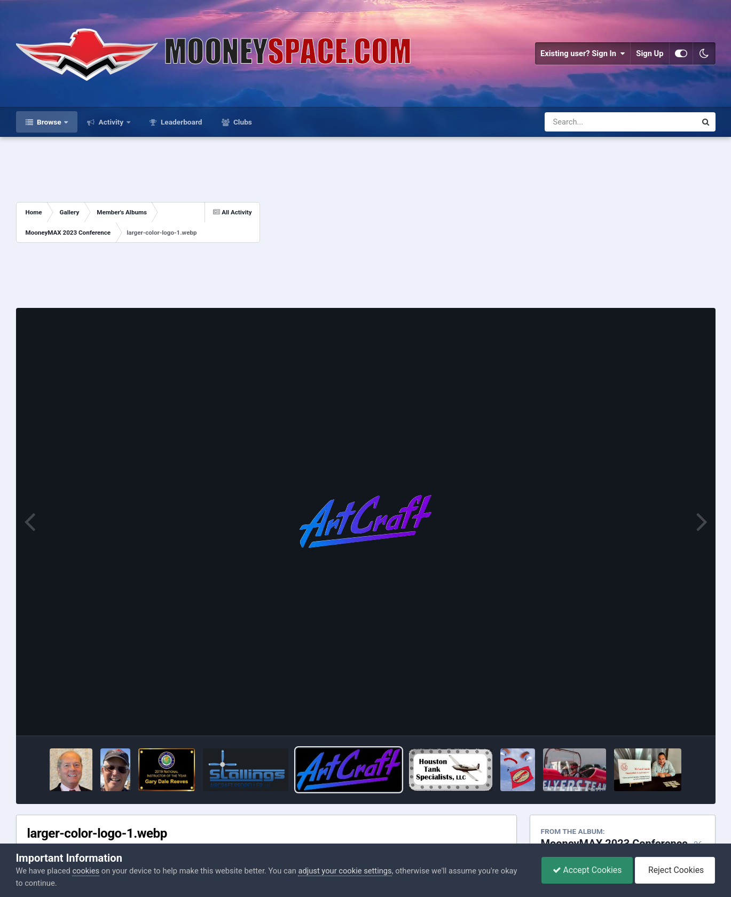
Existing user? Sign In (582, 53)
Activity (111, 122)
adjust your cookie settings (344, 871)
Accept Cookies (587, 870)
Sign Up (649, 53)
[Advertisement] (488, 222)
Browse (49, 122)
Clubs (242, 122)
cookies (85, 871)
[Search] (592, 122)
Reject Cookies (675, 870)
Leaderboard (180, 122)
